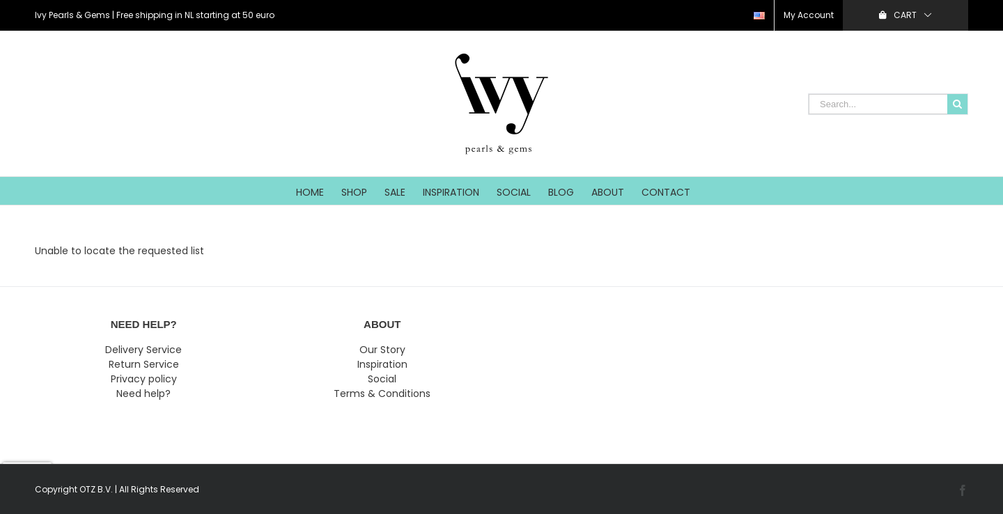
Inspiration (382, 364)
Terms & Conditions (382, 393)
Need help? (143, 393)
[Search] (957, 104)
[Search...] (878, 104)
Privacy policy (144, 379)
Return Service (144, 364)
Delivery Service (143, 350)
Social (382, 379)
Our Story (382, 350)
